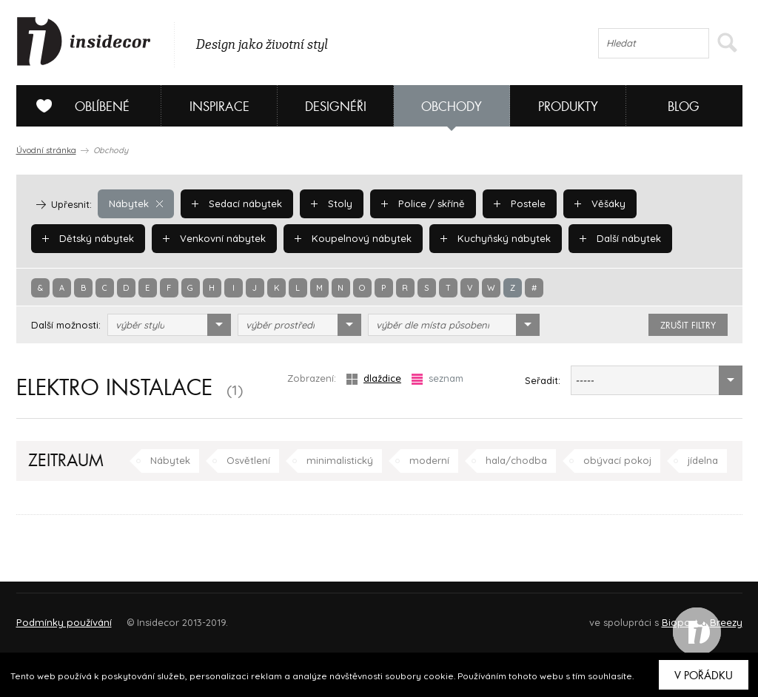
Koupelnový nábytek (349, 238)
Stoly (330, 203)
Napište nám (152, 616)
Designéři (335, 107)
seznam (437, 378)
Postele (516, 203)
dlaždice (373, 378)
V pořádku (703, 675)
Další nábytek (613, 238)
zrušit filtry (688, 325)
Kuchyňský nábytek (490, 238)
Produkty (568, 107)
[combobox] (169, 325)
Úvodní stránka (46, 150)
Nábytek (135, 203)
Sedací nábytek (236, 203)
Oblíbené (77, 106)
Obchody (451, 107)
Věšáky (596, 203)
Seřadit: (542, 380)
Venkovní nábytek (212, 238)
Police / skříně (421, 203)
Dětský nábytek (87, 238)
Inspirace (219, 107)
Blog (684, 107)
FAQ (717, 616)
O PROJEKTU (59, 616)
